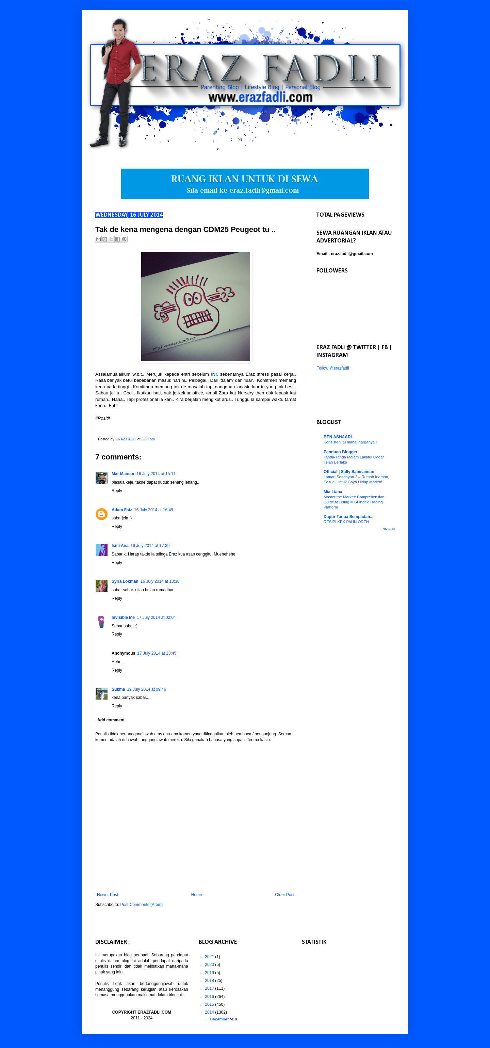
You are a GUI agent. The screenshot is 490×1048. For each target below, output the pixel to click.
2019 (210, 972)
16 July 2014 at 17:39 (150, 545)
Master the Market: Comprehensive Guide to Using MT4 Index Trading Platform (354, 502)
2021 (210, 956)
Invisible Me (123, 617)
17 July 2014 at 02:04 (156, 617)
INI (214, 374)
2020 (210, 964)
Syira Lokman (125, 581)
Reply (117, 490)
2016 (210, 996)
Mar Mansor (123, 473)
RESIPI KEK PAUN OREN (346, 522)
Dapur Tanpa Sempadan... (348, 516)
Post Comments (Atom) (141, 904)
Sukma (118, 689)
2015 (210, 1004)
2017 (210, 988)
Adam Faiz (122, 509)
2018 (210, 980)
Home (196, 894)
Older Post (284, 894)
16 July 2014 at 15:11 (156, 473)
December (220, 1019)
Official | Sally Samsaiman (349, 471)
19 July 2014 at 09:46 (146, 689)
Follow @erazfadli (332, 368)
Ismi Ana (120, 545)
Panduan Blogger (340, 452)
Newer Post (107, 894)
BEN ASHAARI (338, 437)
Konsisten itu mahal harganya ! (350, 442)
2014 (210, 1012)
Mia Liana (333, 491)
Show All (389, 529)
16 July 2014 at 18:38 (160, 581)
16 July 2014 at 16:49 (153, 509)
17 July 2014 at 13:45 (156, 653)
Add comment (111, 720)
